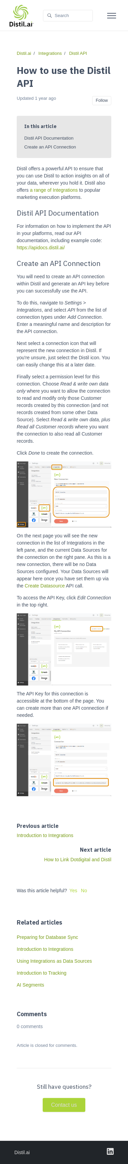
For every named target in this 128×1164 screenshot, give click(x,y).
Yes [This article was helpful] (73, 890)
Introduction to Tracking (42, 973)
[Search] (68, 15)
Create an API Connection (50, 147)
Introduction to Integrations (45, 835)
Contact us (64, 1105)
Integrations (50, 53)
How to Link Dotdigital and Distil (77, 859)
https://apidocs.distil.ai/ (41, 247)
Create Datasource (45, 585)
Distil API (78, 53)
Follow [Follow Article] (102, 100)
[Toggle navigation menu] (111, 16)
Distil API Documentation (48, 138)
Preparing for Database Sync (47, 937)
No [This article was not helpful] (84, 890)
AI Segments (30, 985)
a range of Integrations (54, 190)
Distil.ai (24, 53)
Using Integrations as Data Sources (54, 961)
